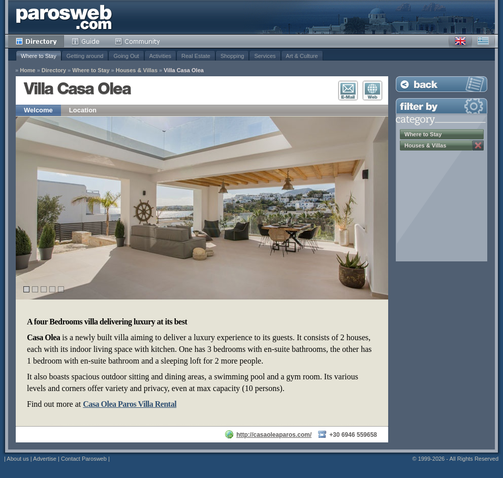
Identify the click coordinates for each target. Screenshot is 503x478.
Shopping (232, 56)
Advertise (44, 459)
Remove (478, 145)
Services (264, 56)
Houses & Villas (137, 70)
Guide (85, 41)
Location (83, 110)
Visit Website (372, 90)
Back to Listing (441, 84)
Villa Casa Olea (184, 70)
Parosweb (64, 17)
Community (138, 41)
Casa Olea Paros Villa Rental (129, 404)
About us (17, 459)
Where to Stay (38, 56)
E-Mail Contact (348, 90)
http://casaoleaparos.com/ (273, 434)
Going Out (126, 56)
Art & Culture (302, 56)
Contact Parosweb (84, 459)
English (460, 41)
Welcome (38, 110)
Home (28, 70)
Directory (36, 41)
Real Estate (195, 56)
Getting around (85, 56)
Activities (160, 56)
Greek (483, 41)
